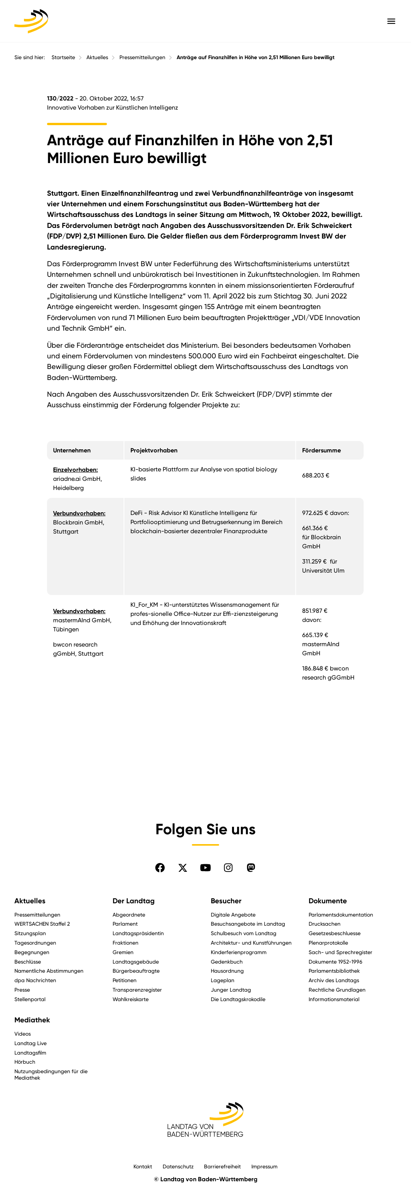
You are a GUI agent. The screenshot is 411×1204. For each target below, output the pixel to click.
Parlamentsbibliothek (334, 970)
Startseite (63, 57)
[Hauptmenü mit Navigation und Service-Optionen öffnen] (391, 21)
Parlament (125, 923)
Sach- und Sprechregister (340, 952)
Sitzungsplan (30, 933)
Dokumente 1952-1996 (335, 961)
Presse (22, 989)
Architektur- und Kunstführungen (251, 942)
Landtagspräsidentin (138, 933)
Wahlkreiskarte (131, 999)
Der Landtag (134, 901)
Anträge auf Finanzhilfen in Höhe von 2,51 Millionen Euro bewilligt (255, 57)
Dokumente (328, 901)
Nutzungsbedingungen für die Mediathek (51, 1074)
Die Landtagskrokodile (238, 999)
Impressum (264, 1166)
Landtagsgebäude (136, 961)
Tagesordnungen (35, 942)
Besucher (226, 901)
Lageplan (222, 980)
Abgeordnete (129, 914)
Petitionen (124, 980)
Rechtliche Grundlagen (337, 989)
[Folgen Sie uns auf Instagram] (228, 867)
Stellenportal (29, 999)
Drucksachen (324, 923)
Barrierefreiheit (222, 1166)
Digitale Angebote (233, 914)
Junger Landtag (231, 989)
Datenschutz (178, 1166)
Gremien (123, 952)
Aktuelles (97, 57)
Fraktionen (125, 942)
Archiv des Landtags (334, 980)
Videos (22, 1033)
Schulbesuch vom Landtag (243, 933)
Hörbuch (24, 1061)
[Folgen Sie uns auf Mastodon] (251, 867)
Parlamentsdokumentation (341, 914)
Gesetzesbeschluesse (335, 933)
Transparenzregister (137, 989)
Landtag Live (30, 1043)
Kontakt (142, 1166)
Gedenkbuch (227, 961)
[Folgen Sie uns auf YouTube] (205, 867)
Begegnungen (31, 952)
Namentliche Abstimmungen (48, 970)
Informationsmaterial (334, 999)
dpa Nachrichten (35, 980)
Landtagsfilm (30, 1052)
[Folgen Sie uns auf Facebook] (160, 867)
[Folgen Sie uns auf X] (182, 867)
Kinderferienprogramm (239, 952)
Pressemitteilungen (142, 57)
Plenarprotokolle (328, 942)
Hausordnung (227, 970)
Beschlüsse (27, 961)
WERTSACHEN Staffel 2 (42, 923)
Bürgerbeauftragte (136, 970)
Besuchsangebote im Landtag (248, 923)
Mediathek (32, 1020)
